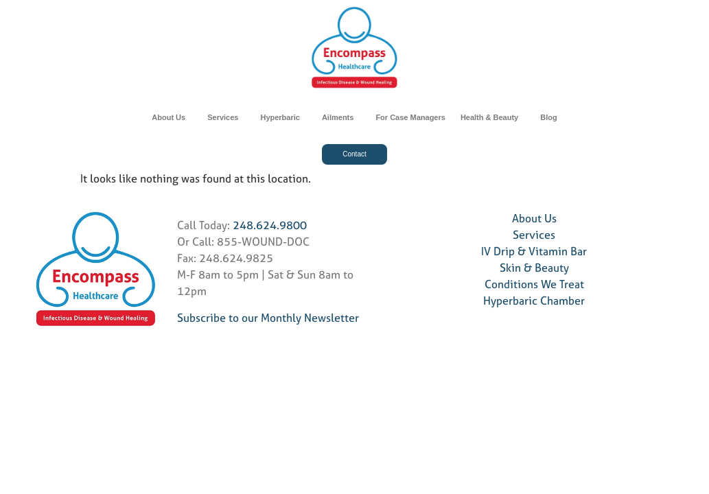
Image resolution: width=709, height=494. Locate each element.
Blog (548, 117)
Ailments (341, 117)
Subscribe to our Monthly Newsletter (268, 318)
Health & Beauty (493, 117)
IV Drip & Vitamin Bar (534, 251)
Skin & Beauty (534, 267)
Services (226, 117)
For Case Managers (410, 117)
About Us (172, 117)
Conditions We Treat (534, 284)
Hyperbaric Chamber (534, 300)
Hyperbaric (283, 117)
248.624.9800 (270, 225)
